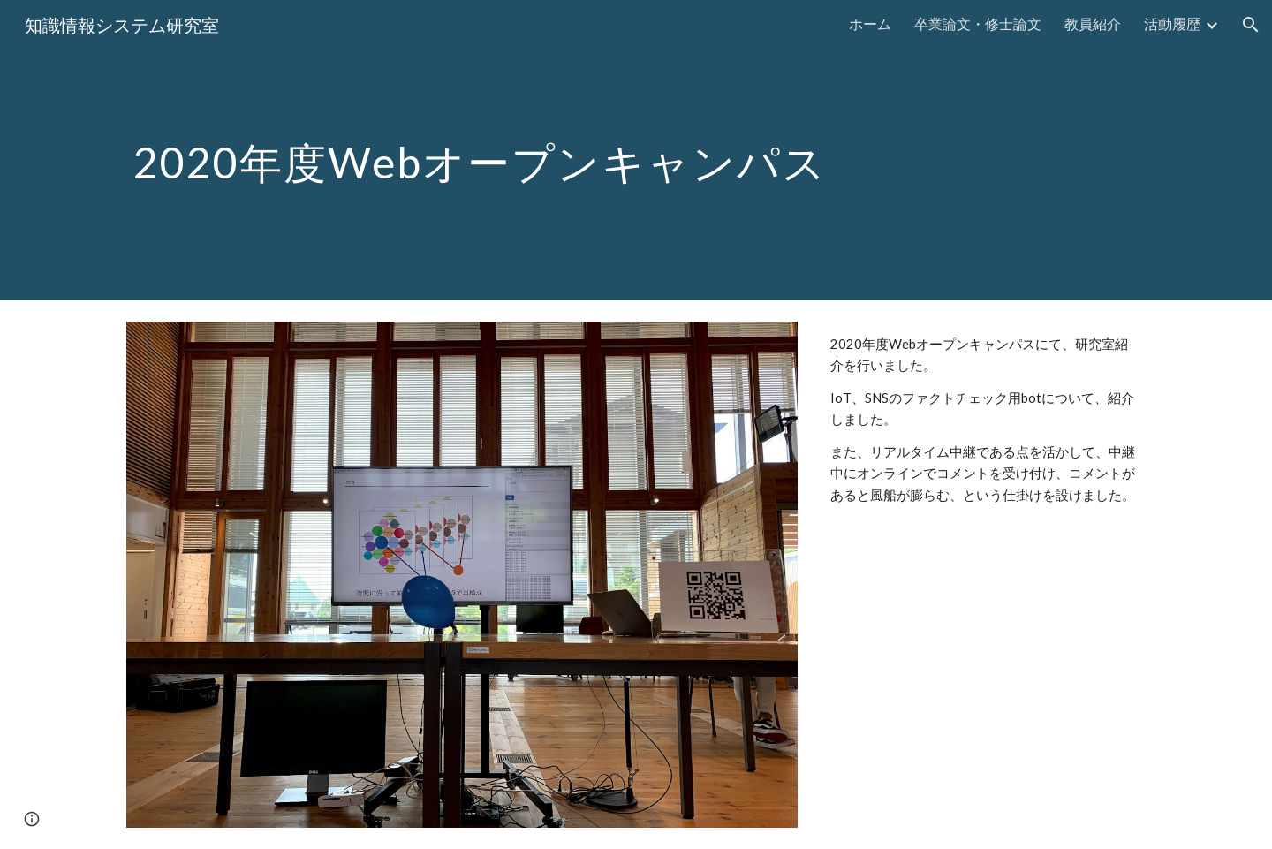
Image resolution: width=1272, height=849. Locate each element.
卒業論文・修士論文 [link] (977, 23)
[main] (636, 149)
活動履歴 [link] (1172, 23)
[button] (1251, 25)
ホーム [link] (870, 23)
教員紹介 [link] (1092, 23)
